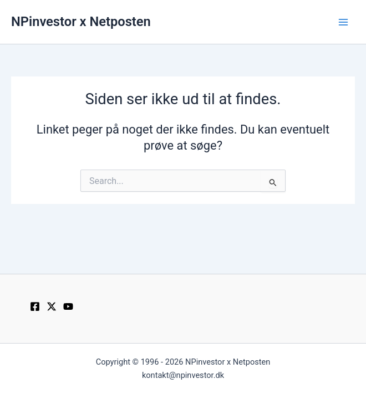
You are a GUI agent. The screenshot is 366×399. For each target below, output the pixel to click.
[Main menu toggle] (343, 22)
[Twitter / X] (52, 306)
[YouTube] (68, 306)
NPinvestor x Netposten (81, 21)
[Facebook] (35, 306)
